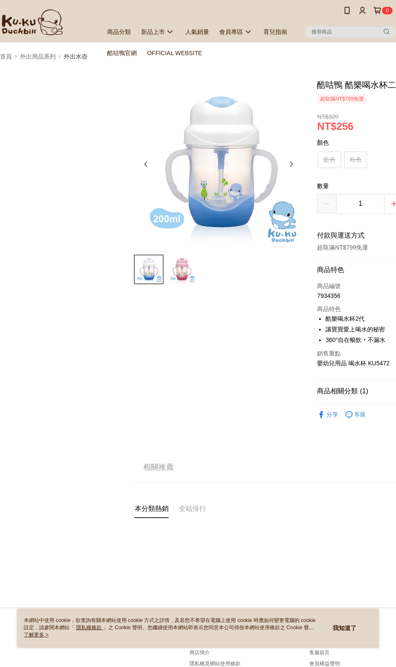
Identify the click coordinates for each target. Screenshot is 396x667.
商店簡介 (200, 653)
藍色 (329, 159)
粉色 (356, 159)
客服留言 (319, 653)
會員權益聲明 (324, 664)
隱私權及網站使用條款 (215, 664)
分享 (327, 414)
